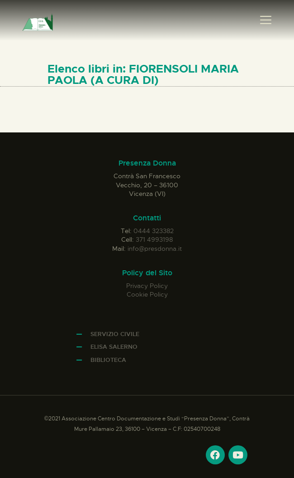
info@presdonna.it (155, 248)
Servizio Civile (114, 334)
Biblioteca (108, 360)
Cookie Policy (147, 294)
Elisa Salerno (114, 347)
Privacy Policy (147, 286)
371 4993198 (154, 239)
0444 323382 (153, 231)
